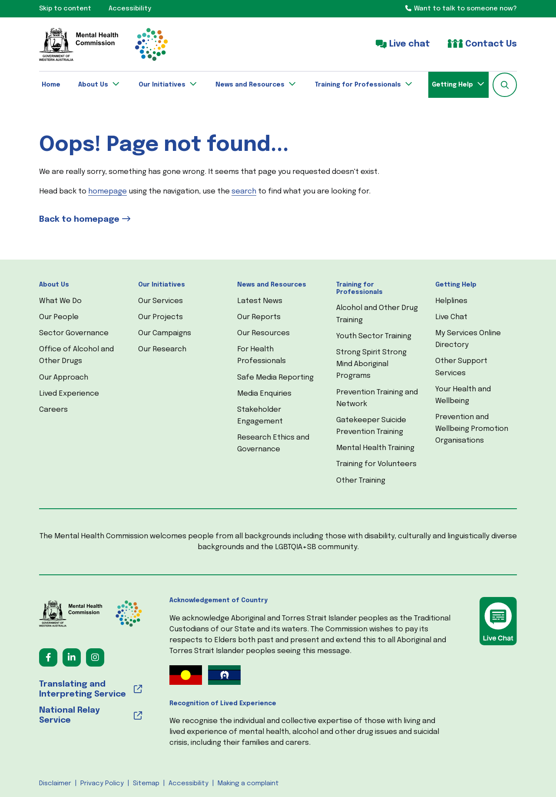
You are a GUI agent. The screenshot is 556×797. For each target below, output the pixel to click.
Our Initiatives (161, 285)
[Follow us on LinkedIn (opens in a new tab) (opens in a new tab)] (72, 657)
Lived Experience (69, 393)
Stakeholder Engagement (260, 415)
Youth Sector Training (373, 336)
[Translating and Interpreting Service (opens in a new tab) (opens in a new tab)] (90, 690)
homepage (107, 191)
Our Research (162, 349)
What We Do (60, 301)
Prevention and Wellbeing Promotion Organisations (471, 429)
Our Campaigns (164, 333)
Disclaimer (55, 783)
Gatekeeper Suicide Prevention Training (371, 426)
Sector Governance (74, 333)
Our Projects (160, 317)
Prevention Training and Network (377, 398)
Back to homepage (79, 219)
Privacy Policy (102, 783)
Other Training (360, 480)
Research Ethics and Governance (273, 443)
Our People (59, 317)
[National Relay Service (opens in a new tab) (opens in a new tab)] (90, 716)
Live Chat (451, 317)
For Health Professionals (261, 355)
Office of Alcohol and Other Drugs (76, 355)
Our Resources (263, 333)
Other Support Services (461, 367)
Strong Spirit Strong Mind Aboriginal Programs (371, 364)
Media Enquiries (264, 393)
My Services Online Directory (468, 339)
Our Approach (63, 377)
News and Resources (271, 285)
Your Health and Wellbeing (463, 395)
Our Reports (259, 317)
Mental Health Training (375, 448)
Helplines (451, 301)
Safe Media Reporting (275, 377)
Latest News (259, 301)
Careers (53, 410)
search (244, 191)
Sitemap (146, 783)
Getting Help (456, 285)
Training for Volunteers (376, 464)
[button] (505, 85)
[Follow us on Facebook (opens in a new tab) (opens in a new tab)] (48, 657)
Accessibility (188, 783)
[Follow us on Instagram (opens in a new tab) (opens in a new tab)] (95, 657)
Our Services (160, 301)
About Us (54, 285)
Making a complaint (248, 783)
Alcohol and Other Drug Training (377, 313)
